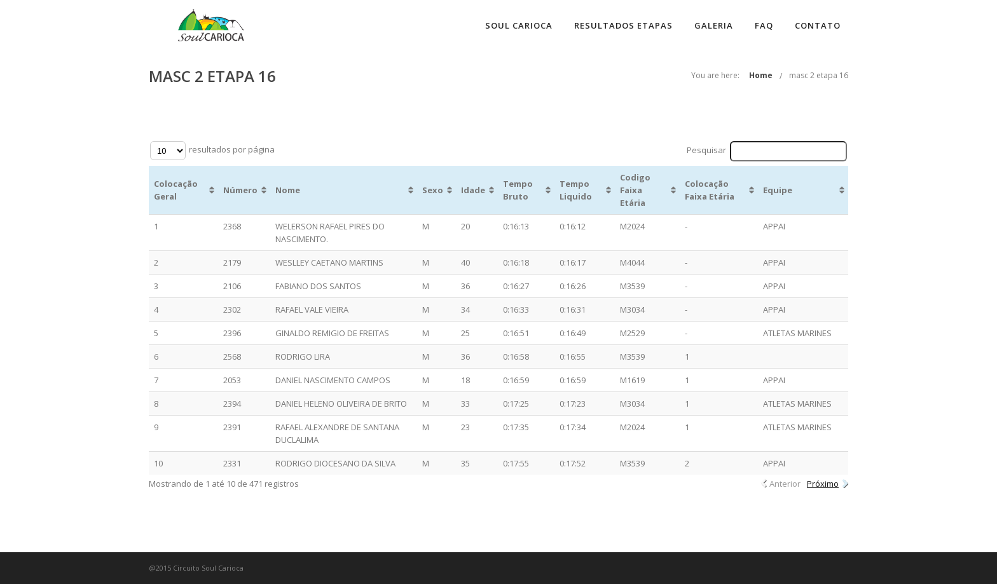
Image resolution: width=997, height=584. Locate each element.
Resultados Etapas (623, 25)
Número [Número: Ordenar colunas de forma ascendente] (240, 190)
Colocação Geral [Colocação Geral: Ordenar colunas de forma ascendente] (176, 190)
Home (761, 75)
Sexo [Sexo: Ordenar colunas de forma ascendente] (432, 190)
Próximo (823, 483)
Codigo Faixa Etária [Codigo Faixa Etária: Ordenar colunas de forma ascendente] (635, 190)
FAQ (764, 25)
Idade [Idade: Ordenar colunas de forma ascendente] (473, 190)
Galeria (713, 25)
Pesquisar (767, 151)
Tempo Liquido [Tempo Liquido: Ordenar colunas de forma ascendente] (576, 190)
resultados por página (212, 150)
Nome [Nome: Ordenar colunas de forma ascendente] (287, 190)
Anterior (785, 483)
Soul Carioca (519, 25)
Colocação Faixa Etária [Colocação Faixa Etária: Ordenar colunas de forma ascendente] (709, 190)
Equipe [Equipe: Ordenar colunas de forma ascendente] (777, 190)
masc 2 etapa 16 (818, 75)
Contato (818, 25)
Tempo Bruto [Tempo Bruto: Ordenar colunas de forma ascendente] (518, 190)
